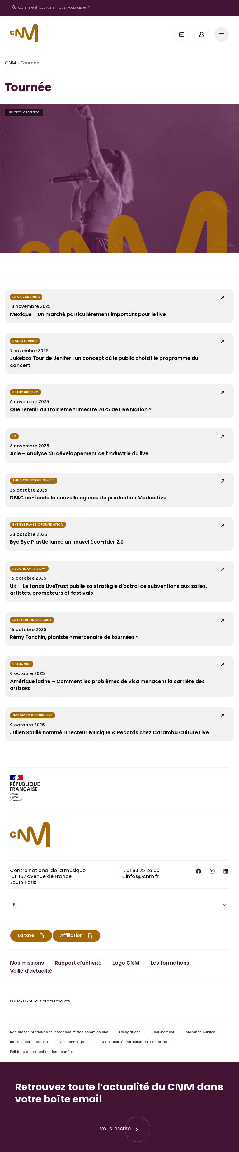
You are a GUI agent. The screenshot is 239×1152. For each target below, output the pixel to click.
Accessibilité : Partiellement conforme (134, 1042)
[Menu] (221, 34)
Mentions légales (74, 1042)
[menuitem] (119, 905)
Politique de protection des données (42, 1052)
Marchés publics (200, 1032)
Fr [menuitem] (15, 905)
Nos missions (27, 963)
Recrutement (163, 1032)
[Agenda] (181, 34)
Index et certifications (29, 1042)
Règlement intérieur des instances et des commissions (59, 1032)
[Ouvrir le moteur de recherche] (51, 8)
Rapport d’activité (78, 963)
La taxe (26, 936)
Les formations (170, 963)
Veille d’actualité (31, 971)
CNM (10, 63)
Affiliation (71, 936)
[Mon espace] (201, 34)
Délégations (130, 1032)
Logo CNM (125, 963)
